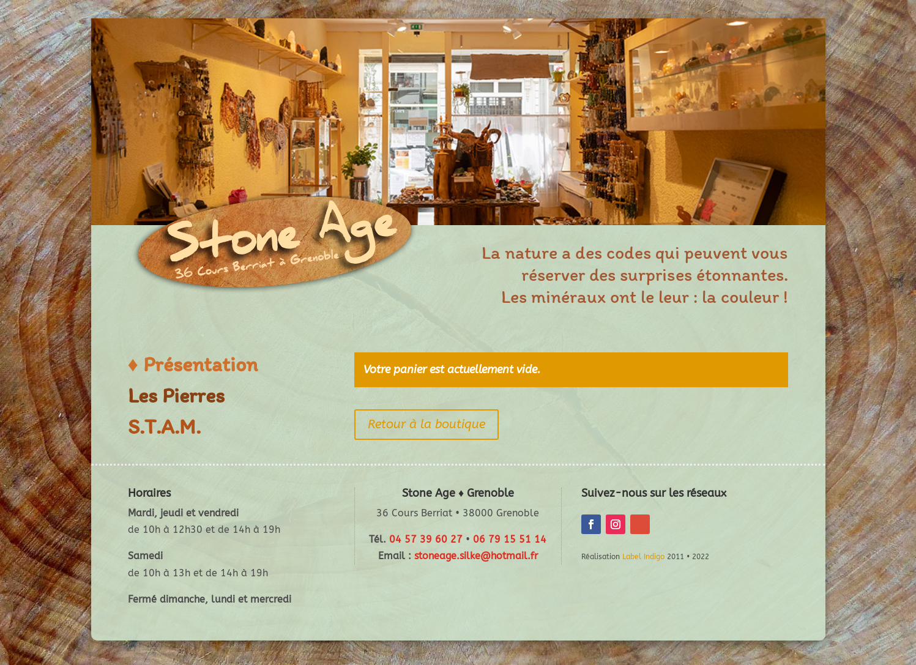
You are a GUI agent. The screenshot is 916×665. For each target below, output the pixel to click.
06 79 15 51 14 (509, 539)
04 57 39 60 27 (426, 539)
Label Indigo (643, 556)
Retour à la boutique (426, 424)
